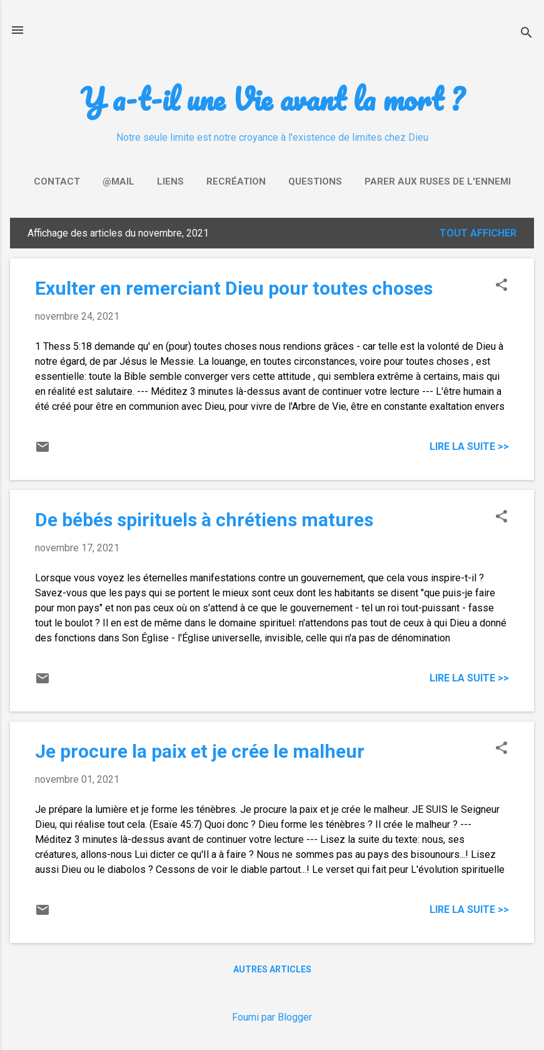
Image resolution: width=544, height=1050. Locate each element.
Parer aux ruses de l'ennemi (438, 181)
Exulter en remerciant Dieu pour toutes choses (234, 288)
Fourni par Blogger (272, 1017)
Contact (57, 181)
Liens (170, 181)
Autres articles (272, 969)
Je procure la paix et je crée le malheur (200, 751)
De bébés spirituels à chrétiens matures (204, 520)
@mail (118, 181)
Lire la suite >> (469, 446)
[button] (501, 286)
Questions (315, 181)
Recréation (236, 181)
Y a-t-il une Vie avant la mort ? (272, 98)
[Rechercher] (526, 34)
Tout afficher (478, 233)
